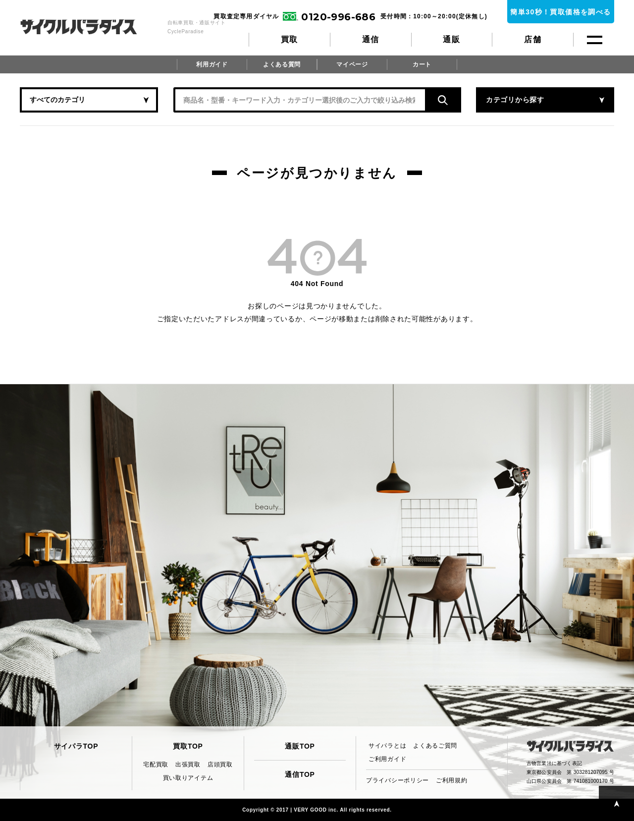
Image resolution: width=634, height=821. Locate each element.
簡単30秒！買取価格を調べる (560, 12)
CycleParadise (89, 27)
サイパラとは (387, 745)
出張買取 (188, 764)
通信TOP (300, 774)
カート (422, 64)
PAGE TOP (616, 803)
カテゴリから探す (515, 100)
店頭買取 (220, 764)
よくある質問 (282, 64)
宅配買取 (155, 764)
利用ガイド (212, 64)
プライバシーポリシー (397, 780)
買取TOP (188, 746)
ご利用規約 (452, 780)
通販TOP (300, 746)
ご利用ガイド (387, 759)
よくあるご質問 (435, 745)
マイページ (352, 64)
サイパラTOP (76, 746)
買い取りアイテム (188, 777)
